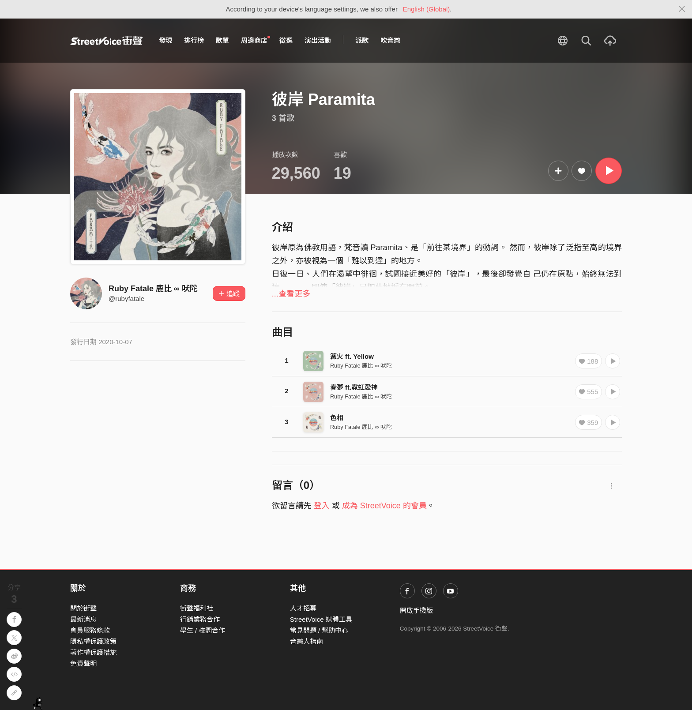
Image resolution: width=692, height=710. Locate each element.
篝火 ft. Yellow (352, 356)
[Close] (682, 9)
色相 (336, 417)
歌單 (222, 40)
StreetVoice (106, 40)
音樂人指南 (306, 641)
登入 (322, 505)
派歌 (362, 40)
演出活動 (318, 40)
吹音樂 (390, 40)
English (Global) (426, 9)
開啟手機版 (416, 610)
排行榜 (194, 40)
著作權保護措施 (93, 652)
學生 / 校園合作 (203, 630)
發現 (165, 40)
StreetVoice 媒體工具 (321, 619)
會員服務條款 (90, 630)
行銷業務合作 (200, 619)
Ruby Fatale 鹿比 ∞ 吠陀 (153, 288)
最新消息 (83, 619)
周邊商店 (255, 40)
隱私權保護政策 (93, 641)
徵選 (286, 40)
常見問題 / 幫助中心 (319, 630)
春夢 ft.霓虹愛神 (354, 387)
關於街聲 (83, 608)
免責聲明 (83, 663)
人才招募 (303, 608)
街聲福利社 (196, 608)
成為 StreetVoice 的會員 (384, 505)
